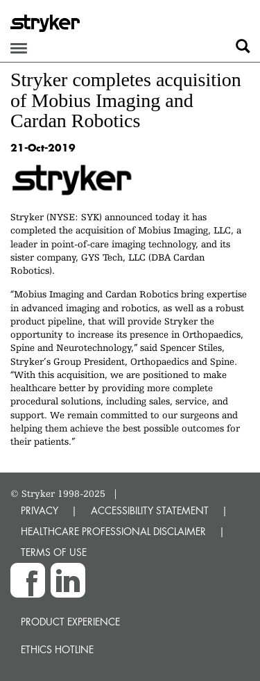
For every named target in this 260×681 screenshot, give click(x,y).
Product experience (70, 621)
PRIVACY (39, 510)
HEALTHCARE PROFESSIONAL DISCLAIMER (113, 531)
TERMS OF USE (54, 552)
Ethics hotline (57, 649)
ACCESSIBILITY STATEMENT (150, 510)
